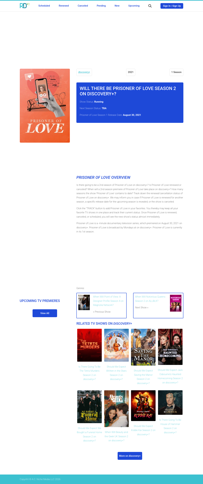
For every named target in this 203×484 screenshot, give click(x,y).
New (117, 5)
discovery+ (84, 72)
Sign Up (176, 5)
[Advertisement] (102, 38)
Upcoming (134, 5)
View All (44, 313)
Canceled (83, 5)
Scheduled (44, 5)
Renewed (64, 5)
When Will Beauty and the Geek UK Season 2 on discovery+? (116, 436)
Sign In (166, 5)
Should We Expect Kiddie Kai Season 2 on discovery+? (143, 430)
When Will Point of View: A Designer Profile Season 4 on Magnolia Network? (108, 301)
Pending (101, 5)
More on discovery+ (130, 455)
